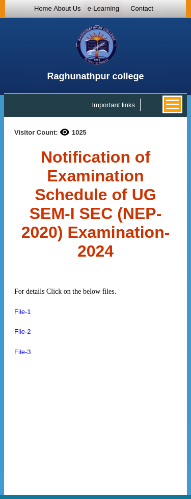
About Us (66, 8)
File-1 (22, 312)
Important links (113, 105)
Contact (141, 8)
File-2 (22, 331)
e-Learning (103, 8)
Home (43, 8)
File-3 (22, 352)
